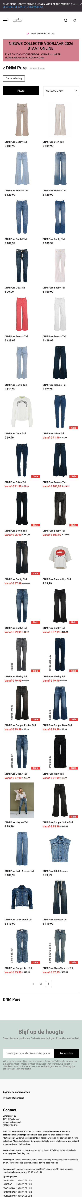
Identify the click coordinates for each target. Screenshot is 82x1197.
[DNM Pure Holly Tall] (60, 756)
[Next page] (49, 984)
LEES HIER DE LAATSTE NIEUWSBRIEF (23, 7)
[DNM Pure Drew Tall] (60, 125)
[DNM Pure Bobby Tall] (22, 125)
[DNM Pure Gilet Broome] (60, 854)
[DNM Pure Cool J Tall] (22, 222)
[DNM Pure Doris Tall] (22, 416)
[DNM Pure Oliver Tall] (60, 416)
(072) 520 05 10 (10, 1125)
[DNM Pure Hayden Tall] (22, 805)
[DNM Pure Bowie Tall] (22, 368)
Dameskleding (14, 78)
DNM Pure (15, 68)
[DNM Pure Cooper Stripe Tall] (60, 805)
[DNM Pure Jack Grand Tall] (22, 902)
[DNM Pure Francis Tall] (60, 173)
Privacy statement (13, 1098)
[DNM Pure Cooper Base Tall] (60, 708)
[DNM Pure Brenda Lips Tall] (60, 562)
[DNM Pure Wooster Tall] (60, 902)
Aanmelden (66, 1053)
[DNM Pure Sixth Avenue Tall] (22, 854)
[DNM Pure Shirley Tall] (22, 659)
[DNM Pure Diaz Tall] (22, 270)
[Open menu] (5, 20)
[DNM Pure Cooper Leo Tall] (22, 951)
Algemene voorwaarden (16, 1092)
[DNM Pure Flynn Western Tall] (60, 951)
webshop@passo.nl (12, 1122)
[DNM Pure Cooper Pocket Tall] (22, 708)
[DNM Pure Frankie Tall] (22, 173)
